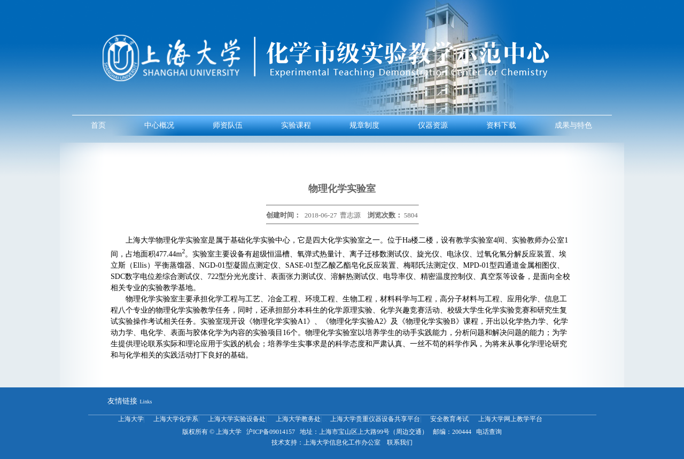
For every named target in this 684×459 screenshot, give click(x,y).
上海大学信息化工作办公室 (342, 442)
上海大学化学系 (175, 419)
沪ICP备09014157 (270, 431)
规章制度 (364, 125)
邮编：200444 (451, 431)
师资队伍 (228, 125)
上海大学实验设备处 (237, 419)
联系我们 (397, 442)
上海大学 (131, 419)
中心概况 (159, 125)
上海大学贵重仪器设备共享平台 (375, 419)
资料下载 (501, 125)
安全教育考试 (449, 419)
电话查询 (488, 431)
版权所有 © (198, 431)
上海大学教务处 (298, 419)
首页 (98, 125)
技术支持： (287, 442)
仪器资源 (433, 125)
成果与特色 (573, 125)
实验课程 (296, 125)
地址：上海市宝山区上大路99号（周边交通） (364, 431)
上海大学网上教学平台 (510, 419)
